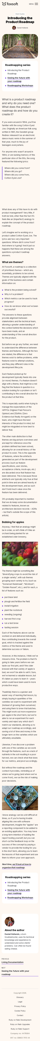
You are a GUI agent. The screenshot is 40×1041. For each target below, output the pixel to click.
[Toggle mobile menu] (33, 4)
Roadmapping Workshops (20, 85)
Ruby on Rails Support (20, 1029)
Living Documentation (12, 962)
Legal (20, 1002)
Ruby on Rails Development (20, 1020)
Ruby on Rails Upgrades (20, 1024)
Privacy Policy (20, 1006)
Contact (20, 1015)
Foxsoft (10, 4)
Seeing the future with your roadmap (15, 973)
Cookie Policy (20, 1011)
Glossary (20, 997)
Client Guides (20, 14)
